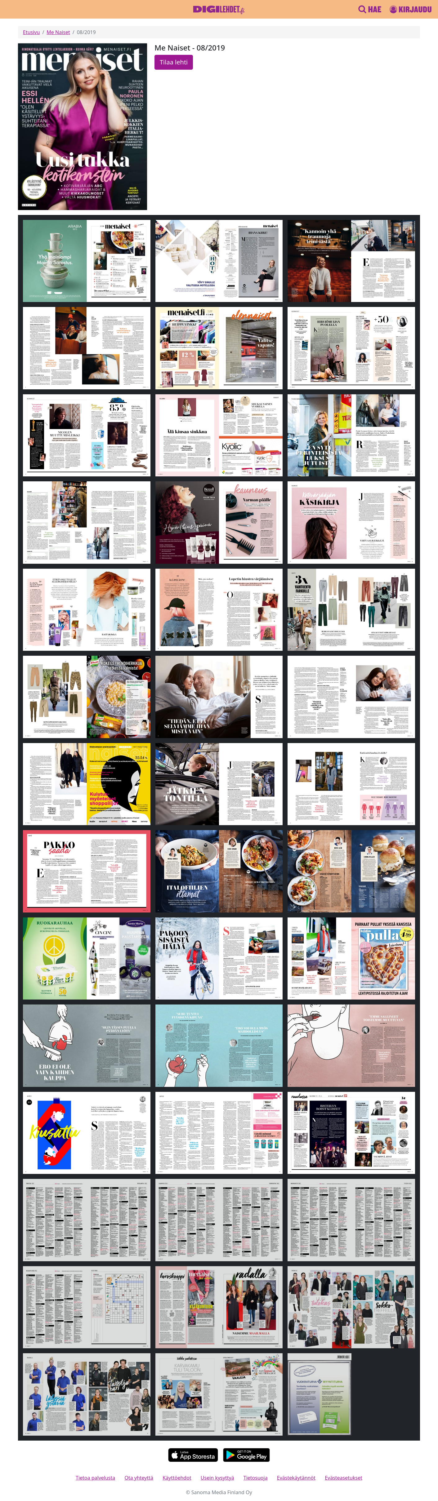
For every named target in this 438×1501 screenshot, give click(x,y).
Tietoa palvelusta (95, 1477)
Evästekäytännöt (296, 1477)
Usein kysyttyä (217, 1477)
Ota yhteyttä (138, 1477)
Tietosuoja (256, 1477)
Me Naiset (58, 32)
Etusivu (31, 32)
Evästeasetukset (343, 1477)
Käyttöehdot (177, 1477)
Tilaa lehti (174, 62)
